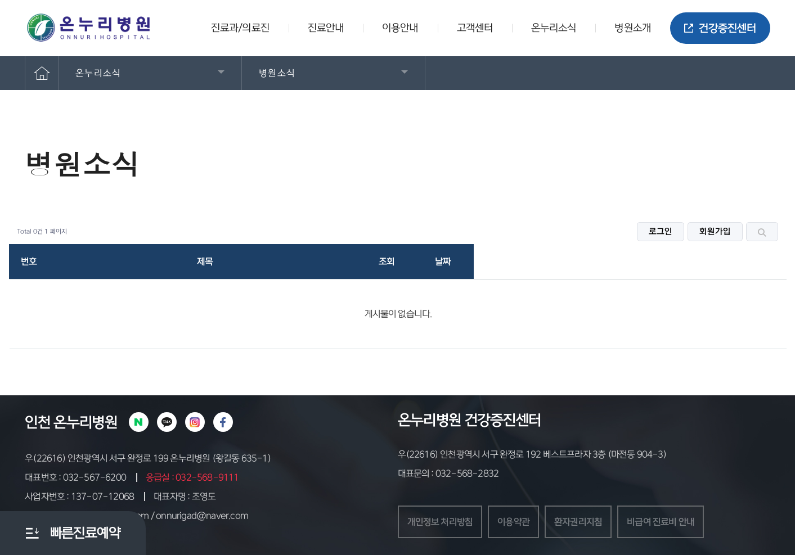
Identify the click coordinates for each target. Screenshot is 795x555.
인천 (37, 422)
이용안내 (400, 28)
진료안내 (326, 28)
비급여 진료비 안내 (660, 522)
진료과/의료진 (240, 28)
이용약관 (513, 522)
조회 (386, 261)
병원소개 (632, 28)
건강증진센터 (720, 28)
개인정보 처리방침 (440, 522)
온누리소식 (554, 28)
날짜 (443, 261)
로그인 (660, 231)
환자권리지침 (578, 522)
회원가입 (715, 231)
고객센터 (475, 28)
